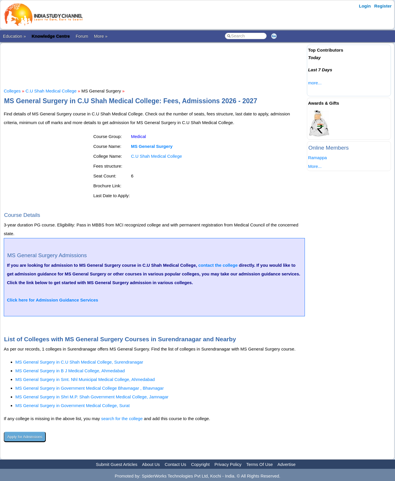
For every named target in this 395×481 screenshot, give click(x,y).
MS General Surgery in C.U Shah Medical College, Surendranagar (79, 362)
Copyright (200, 464)
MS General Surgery (151, 146)
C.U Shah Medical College (51, 90)
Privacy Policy (227, 464)
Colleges (12, 90)
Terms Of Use (259, 464)
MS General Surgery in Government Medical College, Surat (72, 405)
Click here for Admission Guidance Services (52, 299)
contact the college (218, 265)
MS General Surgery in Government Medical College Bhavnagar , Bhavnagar (89, 388)
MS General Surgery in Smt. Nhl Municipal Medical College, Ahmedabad (85, 379)
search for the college (122, 418)
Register (383, 5)
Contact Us (175, 464)
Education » (14, 36)
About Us (151, 464)
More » (101, 36)
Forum (82, 36)
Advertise (286, 464)
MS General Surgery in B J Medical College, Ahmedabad (70, 370)
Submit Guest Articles (116, 464)
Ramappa (317, 157)
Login (365, 5)
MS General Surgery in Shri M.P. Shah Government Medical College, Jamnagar (91, 396)
